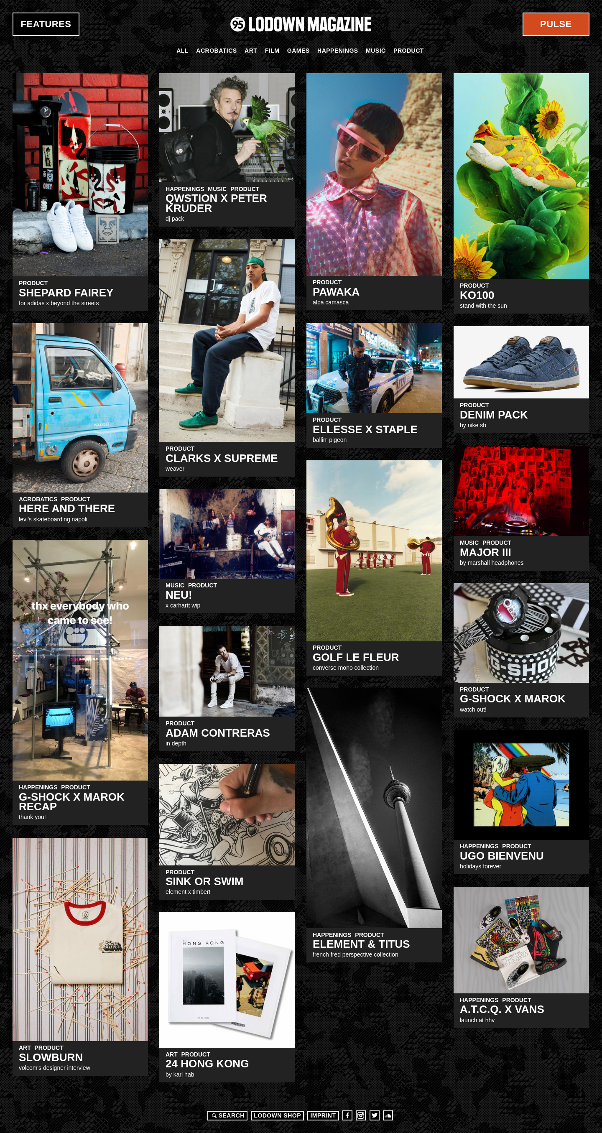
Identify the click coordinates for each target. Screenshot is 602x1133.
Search (227, 1115)
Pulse (556, 24)
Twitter (375, 1115)
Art (251, 50)
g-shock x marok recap (72, 802)
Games (298, 50)
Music (376, 50)
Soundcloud (388, 1115)
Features (46, 24)
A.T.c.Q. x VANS (502, 1009)
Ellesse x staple (365, 429)
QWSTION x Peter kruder (216, 203)
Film (272, 50)
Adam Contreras (218, 733)
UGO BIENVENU (502, 856)
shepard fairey (66, 292)
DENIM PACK (494, 414)
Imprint (323, 1115)
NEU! (179, 595)
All (182, 50)
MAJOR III (485, 552)
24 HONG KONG (207, 1063)
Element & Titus (361, 944)
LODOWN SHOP (277, 1115)
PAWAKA (336, 292)
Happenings (337, 50)
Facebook (347, 1115)
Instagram (361, 1115)
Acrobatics (216, 50)
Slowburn (51, 1057)
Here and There (67, 508)
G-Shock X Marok (513, 698)
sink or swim (204, 881)
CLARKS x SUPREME (222, 458)
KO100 (477, 295)
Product (408, 50)
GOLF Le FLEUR (356, 657)
